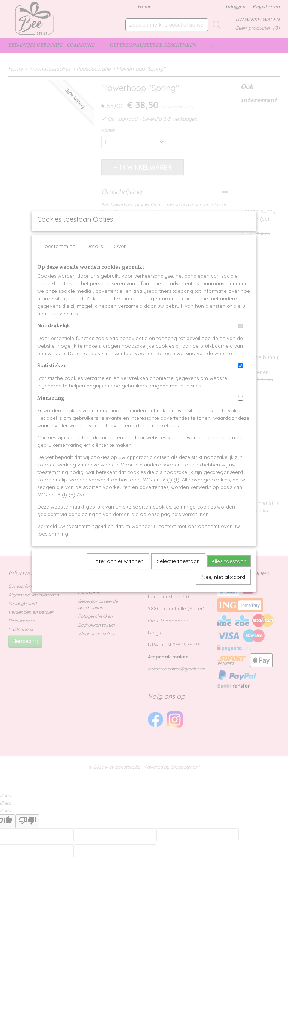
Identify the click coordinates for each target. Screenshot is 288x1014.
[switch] (240, 343)
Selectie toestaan (178, 578)
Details (94, 263)
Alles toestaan (229, 578)
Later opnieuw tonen (118, 578)
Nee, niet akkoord (223, 594)
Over (120, 263)
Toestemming (59, 263)
